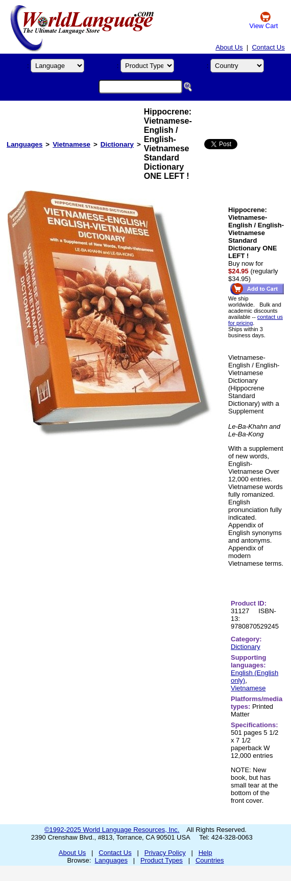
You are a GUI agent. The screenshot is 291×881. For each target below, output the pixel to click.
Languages (24, 144)
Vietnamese (71, 144)
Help (205, 852)
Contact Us (268, 47)
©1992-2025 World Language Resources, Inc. (111, 829)
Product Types (161, 860)
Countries (210, 860)
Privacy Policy (165, 852)
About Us (229, 47)
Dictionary (117, 144)
